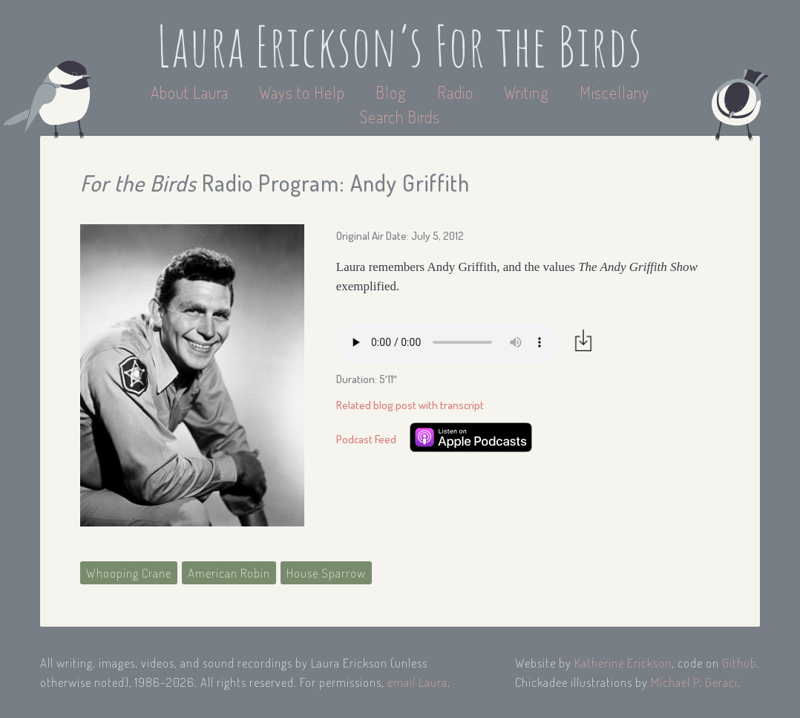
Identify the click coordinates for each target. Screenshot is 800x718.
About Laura (191, 92)
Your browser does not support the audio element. (447, 342)
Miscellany (614, 92)
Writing (526, 92)
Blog (391, 92)
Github (739, 662)
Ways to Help (304, 92)
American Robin (229, 573)
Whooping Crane (128, 573)
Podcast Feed (366, 439)
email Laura (417, 682)
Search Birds (400, 116)
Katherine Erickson (623, 662)
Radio (457, 92)
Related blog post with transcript (410, 405)
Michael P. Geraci (694, 682)
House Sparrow (326, 573)
